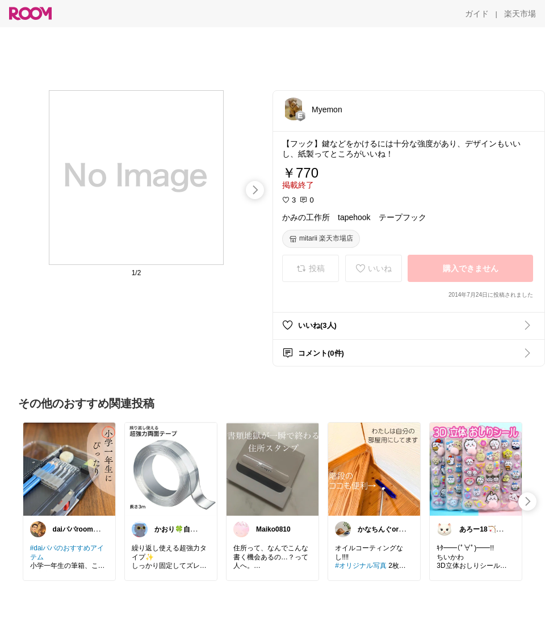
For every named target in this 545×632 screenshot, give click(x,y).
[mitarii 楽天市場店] (321, 239)
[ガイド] (477, 14)
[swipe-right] (255, 190)
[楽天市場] (520, 14)
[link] (69, 469)
